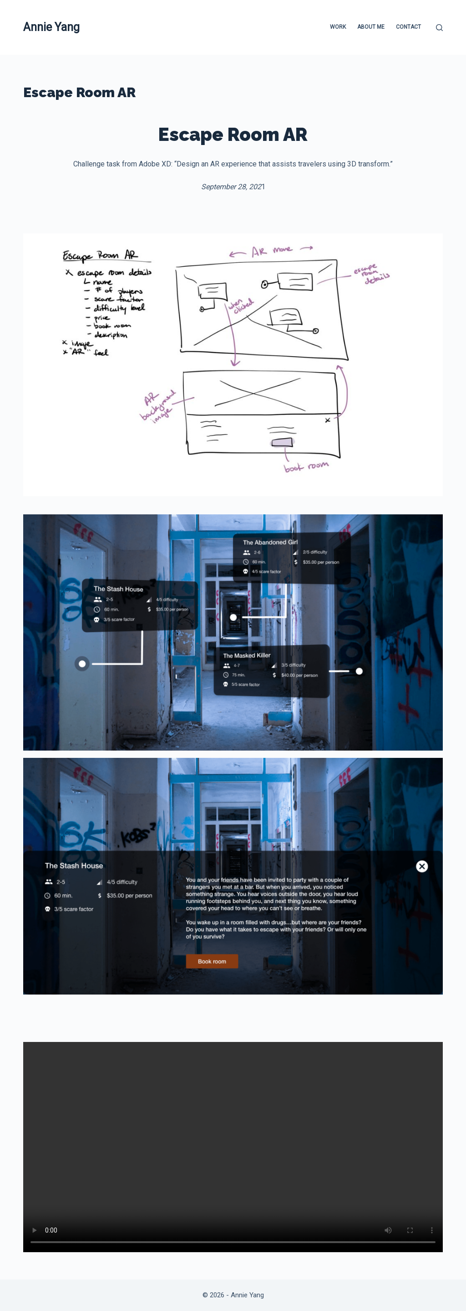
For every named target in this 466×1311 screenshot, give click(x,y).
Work (338, 27)
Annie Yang (51, 27)
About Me (371, 27)
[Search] (439, 27)
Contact (408, 27)
